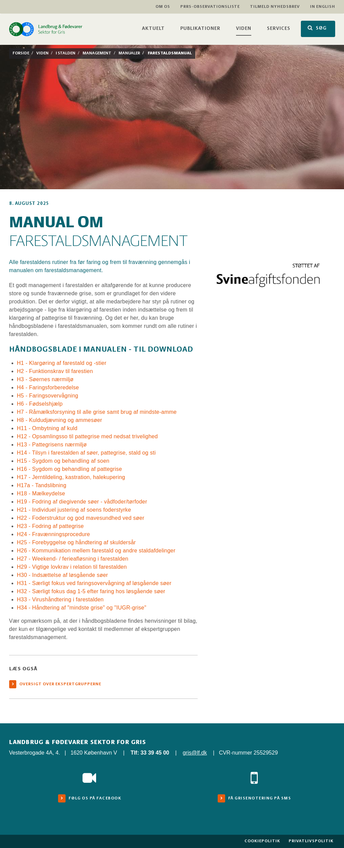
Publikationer (200, 28)
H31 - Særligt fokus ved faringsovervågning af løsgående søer (94, 583)
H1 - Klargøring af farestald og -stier (62, 363)
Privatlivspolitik (311, 841)
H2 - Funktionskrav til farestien (56, 371)
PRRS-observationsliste (210, 6)
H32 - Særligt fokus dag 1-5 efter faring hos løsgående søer (91, 591)
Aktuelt (153, 28)
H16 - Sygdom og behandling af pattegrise (69, 469)
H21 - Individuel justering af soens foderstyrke (74, 510)
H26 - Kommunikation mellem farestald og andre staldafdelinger (96, 550)
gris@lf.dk (195, 753)
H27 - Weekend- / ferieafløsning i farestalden (72, 559)
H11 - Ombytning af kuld (47, 428)
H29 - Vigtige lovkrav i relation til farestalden (72, 567)
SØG (317, 28)
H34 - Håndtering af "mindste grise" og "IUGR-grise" (81, 608)
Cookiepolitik (262, 841)
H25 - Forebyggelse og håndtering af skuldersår (76, 542)
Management (97, 53)
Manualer (129, 53)
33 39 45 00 (155, 753)
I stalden (65, 53)
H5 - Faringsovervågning (47, 396)
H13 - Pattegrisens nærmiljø (52, 444)
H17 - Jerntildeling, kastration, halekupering (71, 477)
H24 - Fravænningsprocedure (53, 534)
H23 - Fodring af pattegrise (50, 526)
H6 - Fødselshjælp (40, 404)
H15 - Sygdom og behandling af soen (63, 461)
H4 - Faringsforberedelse (48, 387)
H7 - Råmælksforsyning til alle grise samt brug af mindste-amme (97, 412)
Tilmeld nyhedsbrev (275, 6)
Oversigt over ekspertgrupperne (60, 684)
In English (322, 6)
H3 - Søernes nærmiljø (45, 379)
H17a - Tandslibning (42, 485)
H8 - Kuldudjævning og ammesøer (59, 420)
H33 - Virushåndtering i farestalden (60, 599)
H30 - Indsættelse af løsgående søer (62, 575)
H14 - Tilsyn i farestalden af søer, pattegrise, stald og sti (86, 453)
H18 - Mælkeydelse (41, 493)
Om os (163, 6)
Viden (243, 28)
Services (278, 28)
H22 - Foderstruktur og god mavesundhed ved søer (81, 518)
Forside (21, 53)
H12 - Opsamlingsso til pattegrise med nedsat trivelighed (87, 436)
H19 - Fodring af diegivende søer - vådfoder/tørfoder (82, 502)
